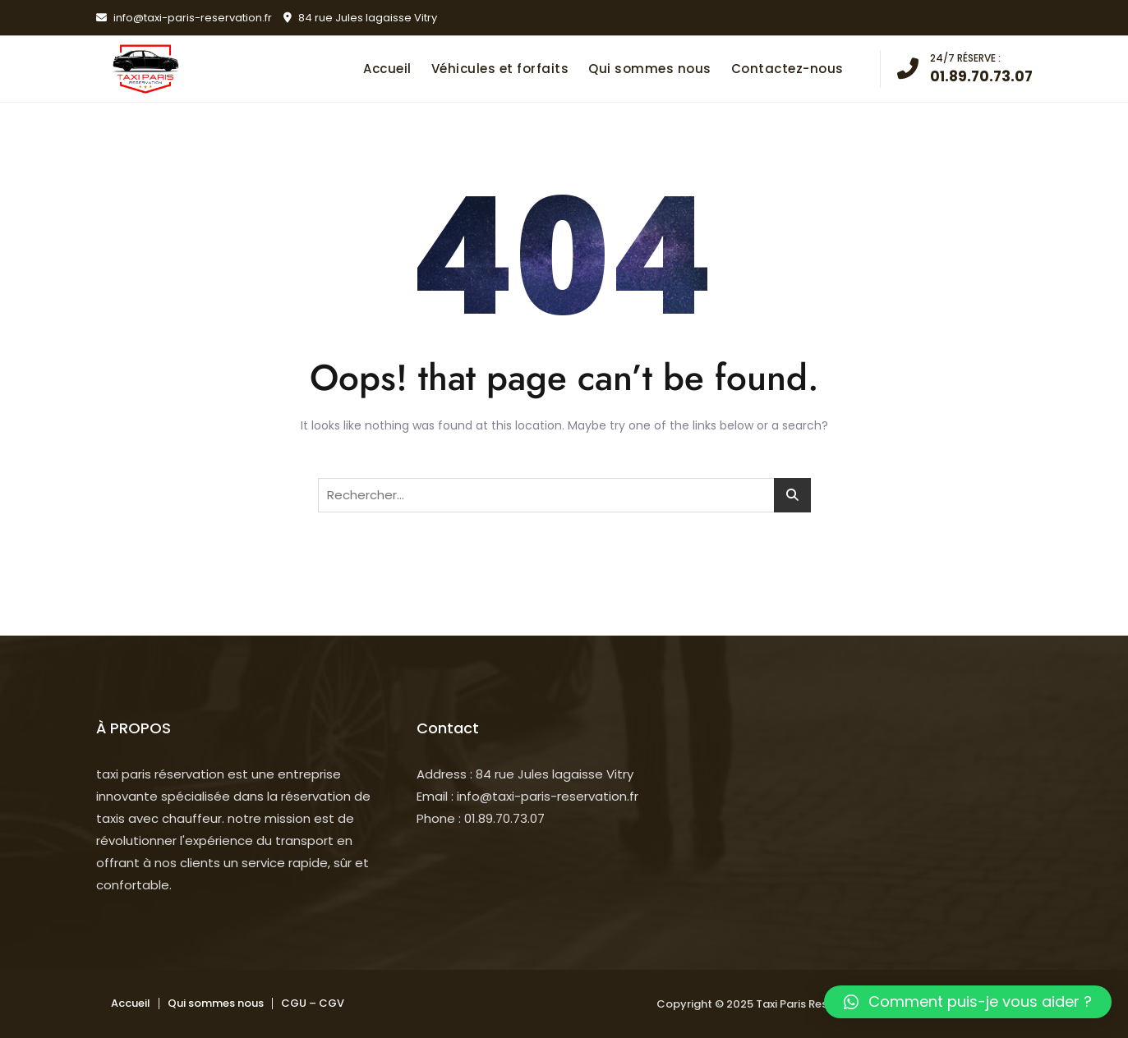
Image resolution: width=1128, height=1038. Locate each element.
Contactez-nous (787, 68)
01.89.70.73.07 (965, 68)
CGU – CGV (312, 1003)
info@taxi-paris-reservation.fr (184, 17)
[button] (968, 1001)
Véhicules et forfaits (500, 68)
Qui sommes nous (649, 68)
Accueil (387, 68)
